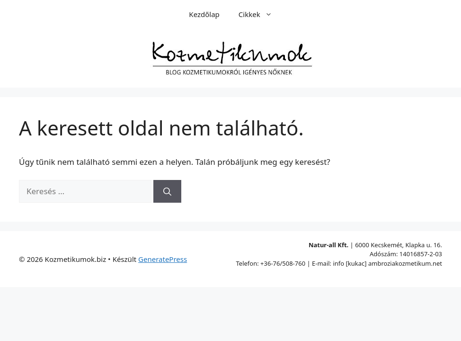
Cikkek (260, 14)
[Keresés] (167, 191)
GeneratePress (162, 259)
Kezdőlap (204, 14)
